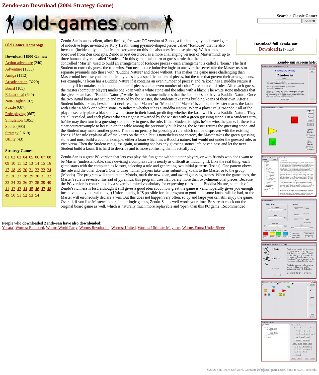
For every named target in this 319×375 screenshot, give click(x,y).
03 (19, 157)
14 (37, 163)
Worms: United (123, 227)
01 (7, 157)
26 (13, 176)
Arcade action (16, 82)
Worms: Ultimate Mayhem (159, 227)
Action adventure (19, 63)
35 (19, 182)
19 (19, 170)
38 (37, 182)
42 (13, 189)
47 (43, 189)
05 (31, 157)
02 (13, 157)
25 (7, 176)
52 (25, 195)
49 (7, 195)
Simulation (14, 120)
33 (7, 182)
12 (25, 163)
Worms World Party (62, 227)
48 (49, 189)
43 (19, 189)
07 (43, 157)
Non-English (15, 101)
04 (25, 157)
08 (49, 157)
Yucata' (7, 227)
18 (13, 170)
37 (31, 182)
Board (10, 88)
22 (37, 170)
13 (31, 163)
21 (31, 170)
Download (268, 49)
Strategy (11, 133)
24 (49, 170)
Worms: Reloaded (29, 227)
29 (31, 176)
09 (7, 163)
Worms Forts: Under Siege (203, 227)
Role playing (15, 114)
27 (19, 176)
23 (43, 170)
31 (43, 176)
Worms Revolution (94, 227)
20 (25, 170)
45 (31, 189)
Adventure (13, 69)
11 (19, 163)
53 (31, 195)
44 (25, 189)
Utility (10, 139)
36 (25, 182)
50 (13, 195)
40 (49, 182)
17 (7, 170)
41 (7, 189)
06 (37, 157)
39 (43, 182)
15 (43, 163)
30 (37, 176)
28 (25, 176)
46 (37, 189)
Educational (14, 94)
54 (37, 195)
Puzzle (10, 107)
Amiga (10, 75)
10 (13, 163)
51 (19, 195)
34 (13, 182)
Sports (10, 126)
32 (49, 176)
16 (49, 163)
